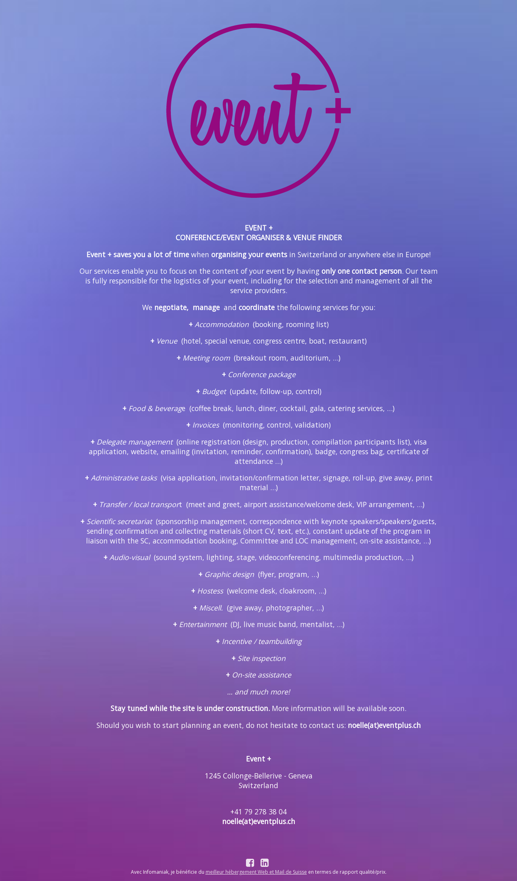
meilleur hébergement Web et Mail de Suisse (256, 871)
